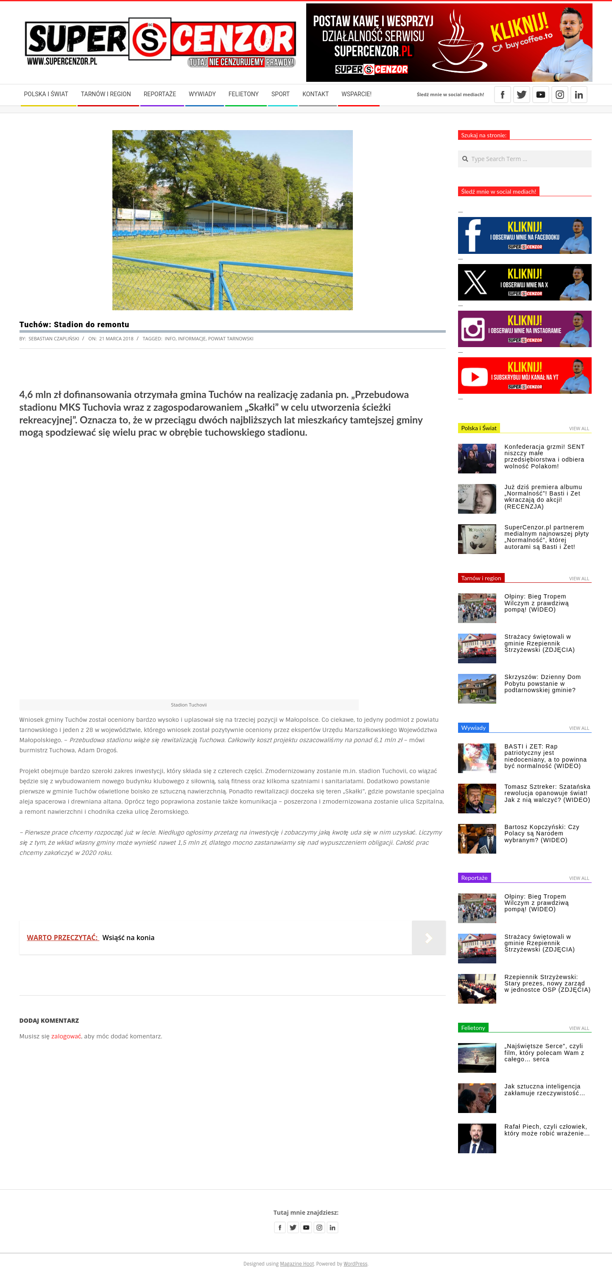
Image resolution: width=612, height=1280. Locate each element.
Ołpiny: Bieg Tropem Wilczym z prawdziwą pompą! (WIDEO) (537, 603)
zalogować (66, 1036)
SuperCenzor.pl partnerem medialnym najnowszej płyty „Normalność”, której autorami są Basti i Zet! (547, 537)
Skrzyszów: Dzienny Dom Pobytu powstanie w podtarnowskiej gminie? (543, 683)
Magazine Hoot (297, 1264)
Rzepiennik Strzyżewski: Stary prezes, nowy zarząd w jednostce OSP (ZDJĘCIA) (548, 983)
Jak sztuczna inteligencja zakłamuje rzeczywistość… (545, 1089)
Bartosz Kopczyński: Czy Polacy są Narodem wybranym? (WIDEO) (542, 833)
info (170, 338)
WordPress (355, 1264)
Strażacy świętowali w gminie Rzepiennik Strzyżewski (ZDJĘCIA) (540, 643)
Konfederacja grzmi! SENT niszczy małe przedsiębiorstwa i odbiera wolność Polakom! (545, 456)
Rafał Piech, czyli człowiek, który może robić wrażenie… (548, 1129)
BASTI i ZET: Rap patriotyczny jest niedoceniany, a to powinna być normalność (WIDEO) (546, 756)
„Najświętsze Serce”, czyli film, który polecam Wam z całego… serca (545, 1053)
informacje (192, 338)
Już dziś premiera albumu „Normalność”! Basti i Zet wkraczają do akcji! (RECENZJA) (544, 497)
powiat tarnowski (231, 338)
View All (579, 428)
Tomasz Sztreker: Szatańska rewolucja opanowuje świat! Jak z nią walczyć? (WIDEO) (548, 793)
